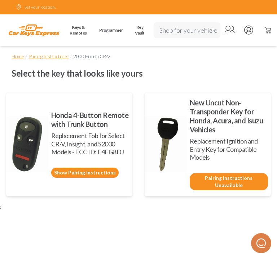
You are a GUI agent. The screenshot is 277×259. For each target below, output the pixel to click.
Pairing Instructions (49, 56)
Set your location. (36, 7)
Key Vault (140, 30)
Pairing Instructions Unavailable (228, 181)
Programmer (111, 30)
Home (18, 56)
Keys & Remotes (78, 30)
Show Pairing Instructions (85, 172)
